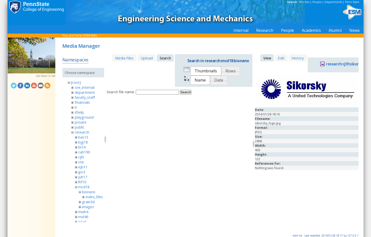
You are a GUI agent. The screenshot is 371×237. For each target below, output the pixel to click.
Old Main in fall (45, 76)
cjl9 (81, 156)
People (317, 2)
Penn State (352, 2)
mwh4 (83, 211)
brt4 (81, 146)
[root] (76, 82)
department (85, 92)
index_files (94, 196)
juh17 (82, 176)
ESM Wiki (90, 35)
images (88, 206)
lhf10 (82, 181)
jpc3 (81, 171)
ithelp (79, 112)
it (76, 107)
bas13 (83, 137)
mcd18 (83, 186)
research (82, 132)
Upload (147, 57)
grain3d (88, 201)
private (80, 122)
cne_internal (84, 87)
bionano (88, 191)
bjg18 (83, 142)
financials (82, 102)
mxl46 (83, 216)
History (298, 57)
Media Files (124, 57)
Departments (333, 2)
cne (81, 161)
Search (185, 92)
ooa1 (82, 221)
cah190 (84, 151)
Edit (281, 57)
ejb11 (82, 166)
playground (84, 117)
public (79, 127)
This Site (304, 2)
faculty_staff (85, 97)
